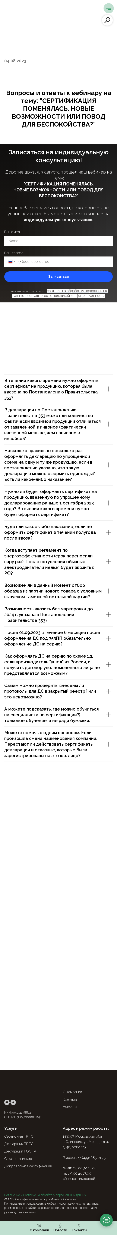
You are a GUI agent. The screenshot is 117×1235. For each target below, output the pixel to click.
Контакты (70, 1099)
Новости (70, 1107)
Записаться (58, 277)
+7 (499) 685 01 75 (92, 1158)
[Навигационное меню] (108, 8)
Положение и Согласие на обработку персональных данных (45, 1195)
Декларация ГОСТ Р (20, 1151)
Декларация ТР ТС (18, 1144)
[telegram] (13, 1102)
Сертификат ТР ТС (18, 1136)
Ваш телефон (14, 253)
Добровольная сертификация (28, 1166)
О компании (72, 1092)
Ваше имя (12, 232)
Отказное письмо (18, 1159)
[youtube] (7, 1102)
